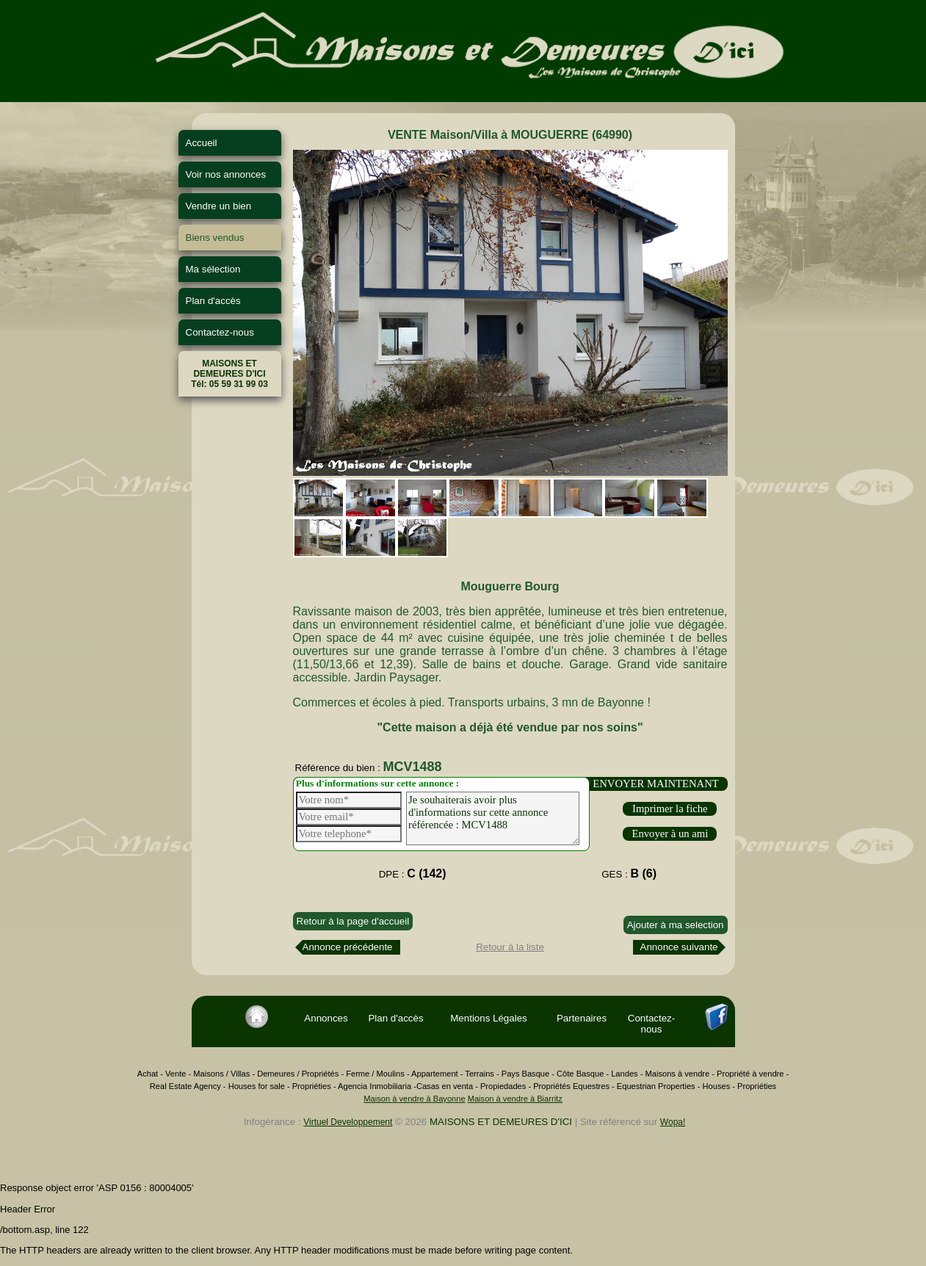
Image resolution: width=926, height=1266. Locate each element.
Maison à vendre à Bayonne (414, 1098)
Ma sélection (213, 269)
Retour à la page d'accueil (353, 921)
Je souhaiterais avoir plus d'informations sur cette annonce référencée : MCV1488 (492, 818)
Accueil (201, 142)
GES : (628, 873)
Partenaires (582, 1018)
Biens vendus (215, 237)
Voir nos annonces (226, 174)
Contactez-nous (220, 332)
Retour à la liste (510, 946)
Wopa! (672, 1122)
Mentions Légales (488, 1018)
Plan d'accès (213, 300)
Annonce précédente (348, 946)
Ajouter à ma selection (675, 924)
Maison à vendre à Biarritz (515, 1098)
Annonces (325, 1018)
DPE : (412, 873)
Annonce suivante (679, 946)
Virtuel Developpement (347, 1122)
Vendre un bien (219, 205)
